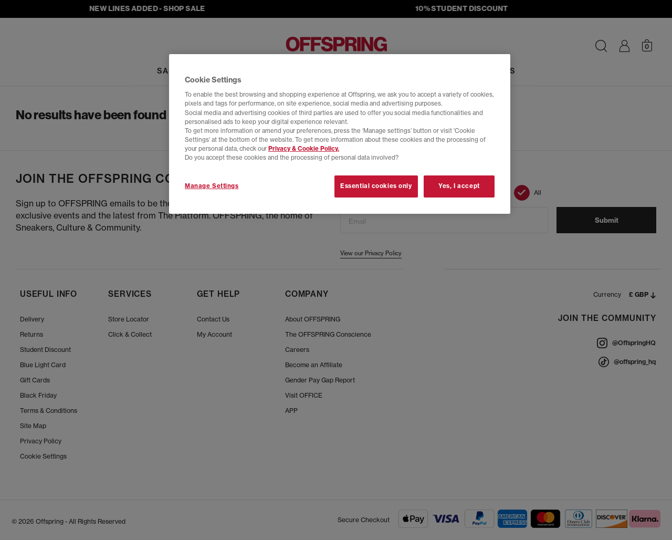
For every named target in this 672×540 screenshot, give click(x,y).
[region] (339, 134)
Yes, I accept (458, 186)
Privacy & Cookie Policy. (303, 148)
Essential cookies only (376, 186)
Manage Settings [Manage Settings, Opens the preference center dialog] (212, 186)
